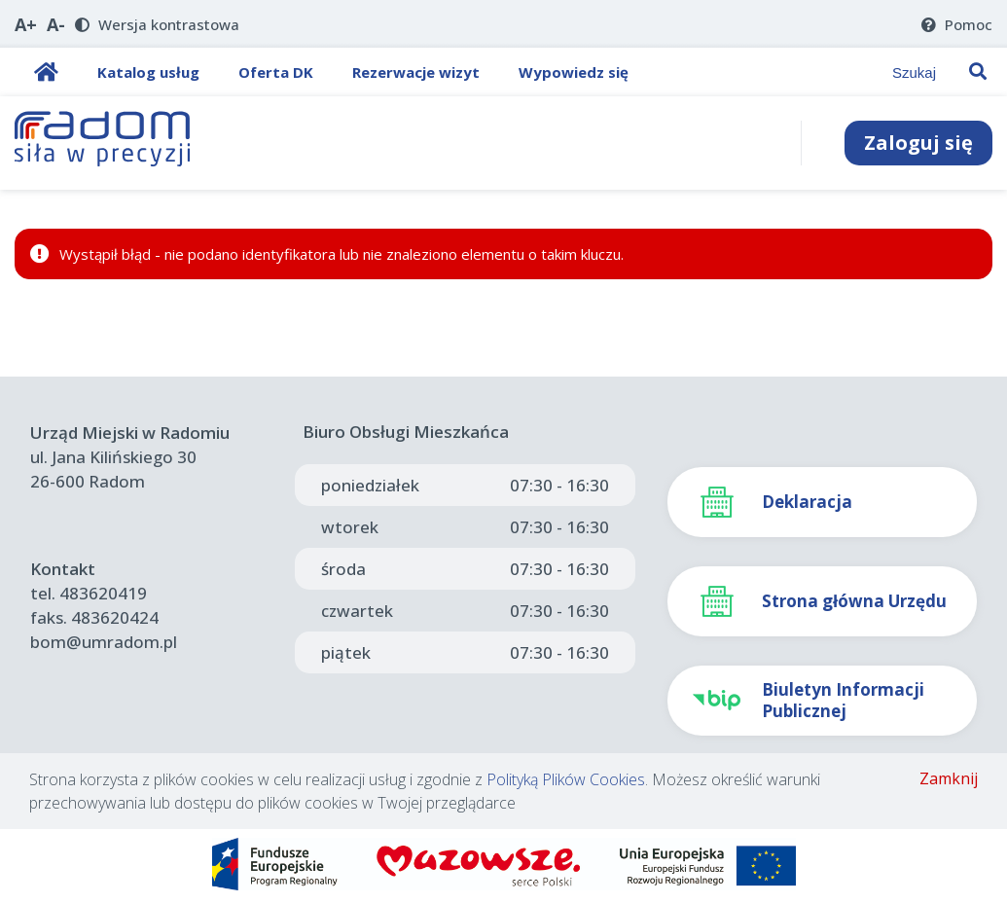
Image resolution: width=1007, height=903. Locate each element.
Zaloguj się (918, 142)
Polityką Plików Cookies (565, 779)
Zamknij (948, 778)
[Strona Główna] (103, 143)
